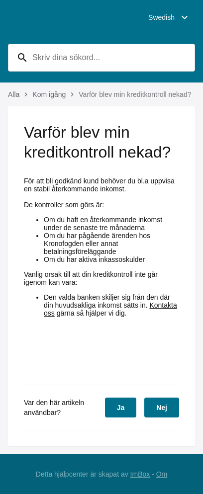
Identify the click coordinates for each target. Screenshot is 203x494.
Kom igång (49, 94)
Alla (13, 94)
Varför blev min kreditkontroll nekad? (135, 94)
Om (162, 474)
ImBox (140, 474)
